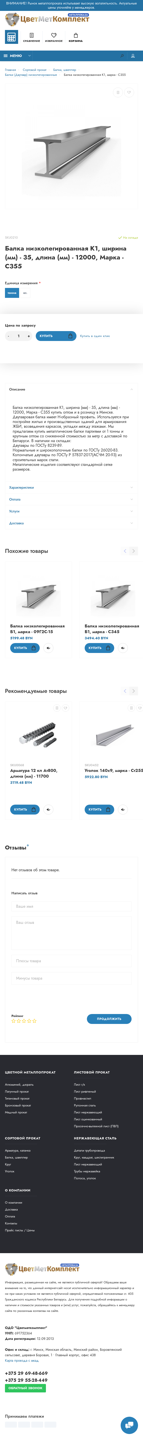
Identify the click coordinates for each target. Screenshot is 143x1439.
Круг (8, 1164)
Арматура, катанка (18, 1150)
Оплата (71, 499)
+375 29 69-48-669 (26, 1373)
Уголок (9, 1171)
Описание (71, 389)
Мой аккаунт (133, 55)
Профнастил (82, 1098)
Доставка (71, 523)
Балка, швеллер (16, 1157)
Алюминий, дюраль (19, 1084)
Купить (56, 336)
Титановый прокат (17, 1098)
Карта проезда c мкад (22, 1360)
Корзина (76, 38)
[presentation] (49, 999)
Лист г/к (79, 1084)
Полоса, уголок (85, 1178)
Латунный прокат (17, 1091)
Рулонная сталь (85, 1105)
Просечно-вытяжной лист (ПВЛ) (96, 1126)
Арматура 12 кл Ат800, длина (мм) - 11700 (34, 773)
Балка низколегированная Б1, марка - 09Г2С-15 (37, 629)
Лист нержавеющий (88, 1112)
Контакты (11, 1223)
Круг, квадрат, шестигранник (94, 1157)
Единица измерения (21, 283)
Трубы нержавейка (87, 1171)
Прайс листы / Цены (20, 1230)
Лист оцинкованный (88, 1119)
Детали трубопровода (89, 1150)
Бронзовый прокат (18, 1105)
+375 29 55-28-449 (26, 1380)
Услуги (71, 511)
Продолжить (109, 1019)
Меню (13, 55)
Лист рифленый (85, 1091)
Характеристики (71, 487)
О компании (13, 1202)
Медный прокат (16, 1112)
